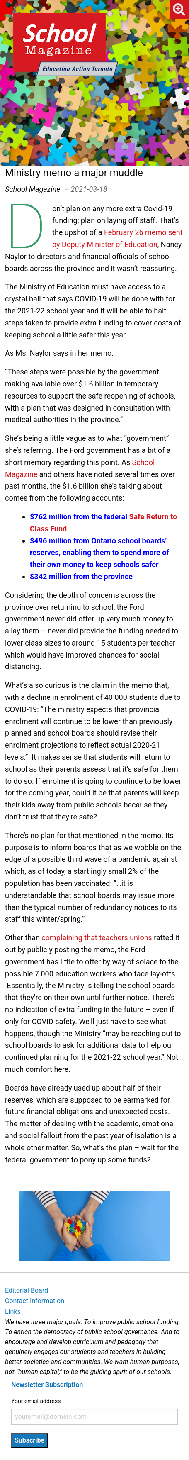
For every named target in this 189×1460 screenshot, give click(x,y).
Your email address (36, 1401)
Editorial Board (26, 1290)
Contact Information (34, 1301)
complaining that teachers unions (96, 937)
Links (13, 1312)
